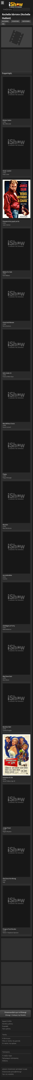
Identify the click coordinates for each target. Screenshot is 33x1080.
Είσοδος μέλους (7, 1024)
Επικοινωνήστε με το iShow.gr (15, 1012)
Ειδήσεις (5, 1061)
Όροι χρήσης (6, 1029)
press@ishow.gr (16, 1072)
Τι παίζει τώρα (7, 1056)
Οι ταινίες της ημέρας (9, 1043)
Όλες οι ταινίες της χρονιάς (11, 1041)
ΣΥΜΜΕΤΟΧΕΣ (15, 21)
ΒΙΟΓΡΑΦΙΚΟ (5, 21)
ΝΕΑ (3, 24)
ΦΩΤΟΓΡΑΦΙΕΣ (26, 21)
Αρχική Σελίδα (6, 1021)
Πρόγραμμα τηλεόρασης (10, 1058)
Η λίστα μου (6, 1038)
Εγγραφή (5, 1026)
